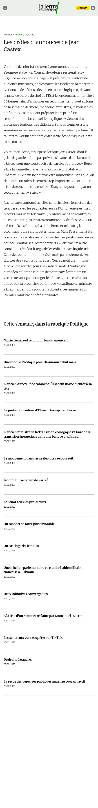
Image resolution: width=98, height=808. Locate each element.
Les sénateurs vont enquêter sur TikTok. (33, 638)
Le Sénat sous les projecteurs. (25, 502)
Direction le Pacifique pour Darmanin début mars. (40, 362)
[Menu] (5, 8)
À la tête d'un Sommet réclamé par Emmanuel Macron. (44, 616)
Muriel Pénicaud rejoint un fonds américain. (36, 340)
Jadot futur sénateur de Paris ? (26, 480)
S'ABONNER (82, 8)
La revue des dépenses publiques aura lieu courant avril (44, 681)
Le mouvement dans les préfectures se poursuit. (39, 458)
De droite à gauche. (18, 660)
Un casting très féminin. (22, 546)
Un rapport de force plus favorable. (29, 524)
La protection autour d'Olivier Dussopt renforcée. (40, 410)
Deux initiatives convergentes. (26, 594)
